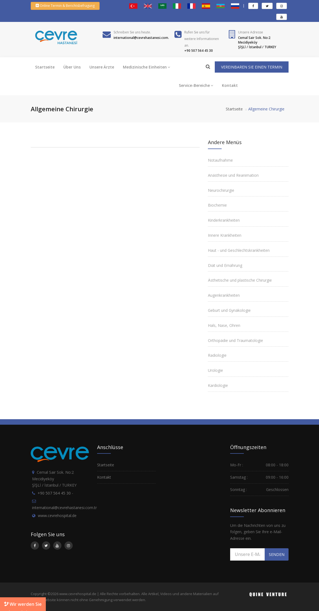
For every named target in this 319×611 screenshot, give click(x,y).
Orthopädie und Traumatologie (235, 340)
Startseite (45, 67)
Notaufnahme (220, 160)
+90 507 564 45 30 (54, 493)
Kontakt (230, 85)
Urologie (215, 370)
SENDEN (276, 554)
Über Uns (72, 67)
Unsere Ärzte (101, 67)
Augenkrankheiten (224, 295)
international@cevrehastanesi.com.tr (64, 507)
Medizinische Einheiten (146, 67)
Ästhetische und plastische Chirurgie (240, 280)
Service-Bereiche (196, 85)
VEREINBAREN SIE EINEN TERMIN (251, 67)
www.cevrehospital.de (57, 515)
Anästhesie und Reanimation (233, 175)
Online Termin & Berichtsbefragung (65, 5)
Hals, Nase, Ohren (224, 325)
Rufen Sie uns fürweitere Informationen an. (201, 39)
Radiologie (217, 355)
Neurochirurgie (221, 190)
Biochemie (217, 205)
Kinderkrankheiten (224, 220)
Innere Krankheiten (224, 235)
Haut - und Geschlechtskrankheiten (239, 250)
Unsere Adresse (250, 32)
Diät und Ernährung (225, 265)
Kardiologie (218, 385)
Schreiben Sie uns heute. (132, 32)
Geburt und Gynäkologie (229, 310)
